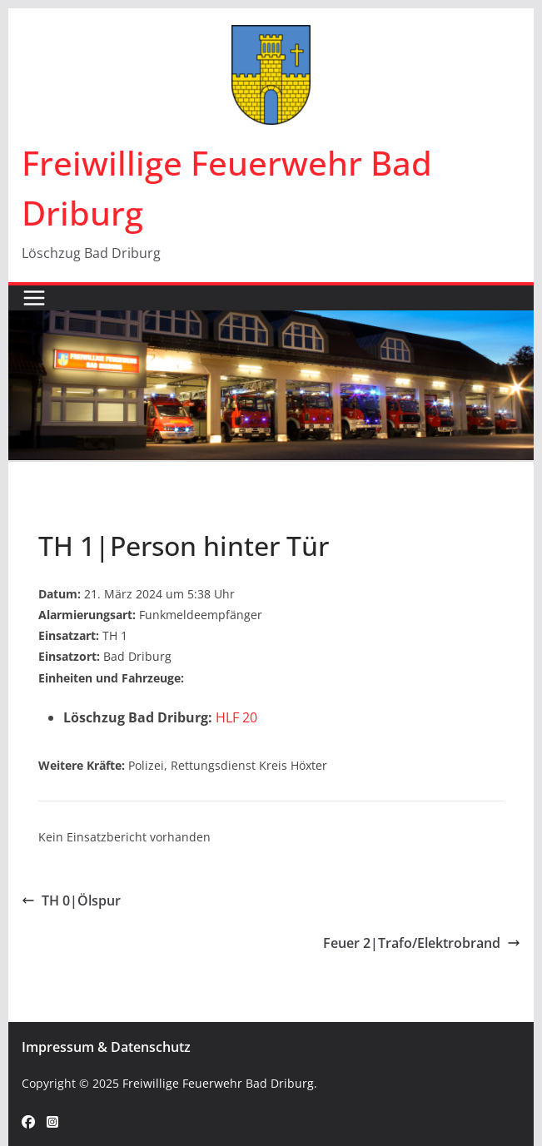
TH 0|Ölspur (71, 900)
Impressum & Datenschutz (106, 1047)
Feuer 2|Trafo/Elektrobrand (421, 943)
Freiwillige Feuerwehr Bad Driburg (218, 1083)
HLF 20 (236, 717)
